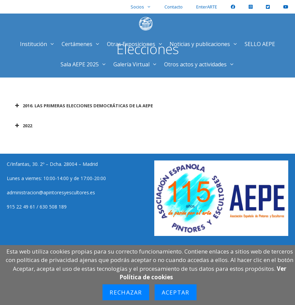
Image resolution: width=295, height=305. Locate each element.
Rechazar (126, 292)
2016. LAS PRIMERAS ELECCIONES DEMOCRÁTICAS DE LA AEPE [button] (83, 105)
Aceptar (175, 292)
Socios (144, 7)
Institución (39, 44)
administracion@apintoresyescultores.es (51, 192)
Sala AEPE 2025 (85, 64)
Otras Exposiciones (136, 44)
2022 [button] (23, 125)
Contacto (173, 7)
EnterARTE (206, 7)
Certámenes (83, 44)
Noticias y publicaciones (205, 44)
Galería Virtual (137, 64)
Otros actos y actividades (201, 64)
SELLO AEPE (260, 44)
